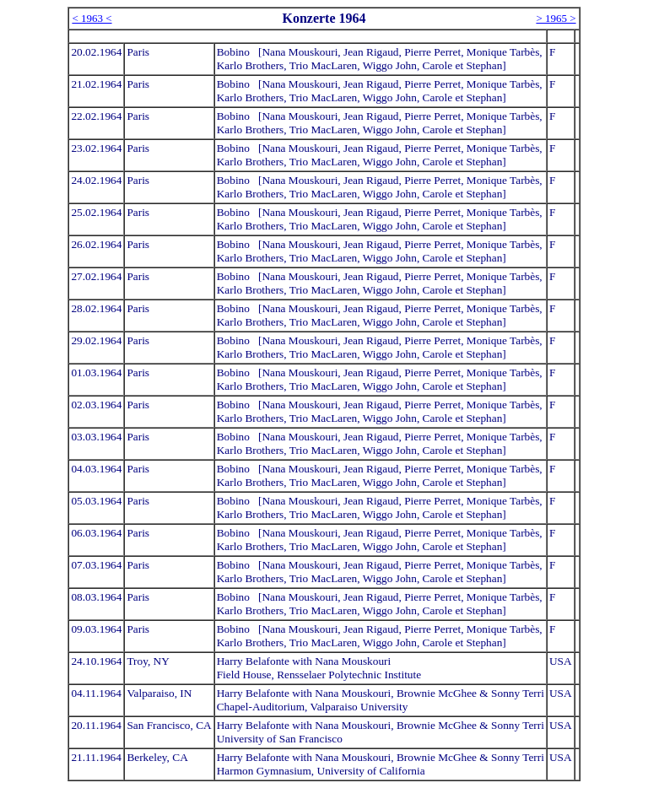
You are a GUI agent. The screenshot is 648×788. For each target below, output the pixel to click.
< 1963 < (91, 18)
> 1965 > (555, 18)
